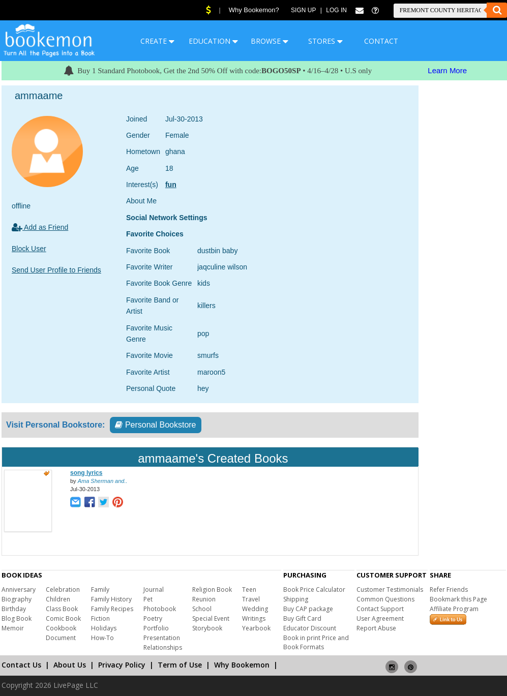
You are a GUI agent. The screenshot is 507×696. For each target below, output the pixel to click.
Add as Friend (40, 227)
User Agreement (380, 618)
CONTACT (381, 41)
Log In (336, 10)
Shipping (295, 599)
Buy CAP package (308, 608)
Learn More (447, 70)
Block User (29, 249)
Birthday (14, 608)
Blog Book (17, 618)
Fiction (100, 618)
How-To (102, 637)
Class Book (62, 608)
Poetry (152, 618)
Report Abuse (376, 628)
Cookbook (61, 628)
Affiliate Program (454, 608)
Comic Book (63, 618)
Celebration (63, 589)
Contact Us (21, 665)
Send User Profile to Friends (56, 270)
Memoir (13, 628)
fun (170, 184)
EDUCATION (213, 41)
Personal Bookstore (155, 424)
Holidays (103, 628)
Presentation (161, 637)
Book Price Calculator (314, 589)
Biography (17, 599)
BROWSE (269, 41)
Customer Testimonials (389, 589)
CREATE (157, 41)
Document (61, 637)
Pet (148, 599)
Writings (253, 618)
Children (58, 599)
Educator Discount (309, 628)
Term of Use (180, 665)
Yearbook (256, 628)
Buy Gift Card (302, 618)
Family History (111, 599)
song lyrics (86, 472)
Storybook (207, 628)
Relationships (162, 647)
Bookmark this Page (458, 599)
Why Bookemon (242, 665)
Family (100, 589)
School (202, 608)
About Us (69, 665)
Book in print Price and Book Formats (316, 642)
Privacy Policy (121, 665)
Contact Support (380, 608)
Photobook (159, 608)
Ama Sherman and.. (103, 481)
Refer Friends (449, 589)
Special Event (210, 618)
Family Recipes (112, 608)
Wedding (255, 608)
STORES (325, 41)
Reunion (204, 599)
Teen (249, 589)
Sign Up (303, 10)
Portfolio (156, 628)
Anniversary (19, 589)
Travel (251, 599)
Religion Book (212, 589)
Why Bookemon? (254, 10)
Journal (153, 589)
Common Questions (385, 599)
